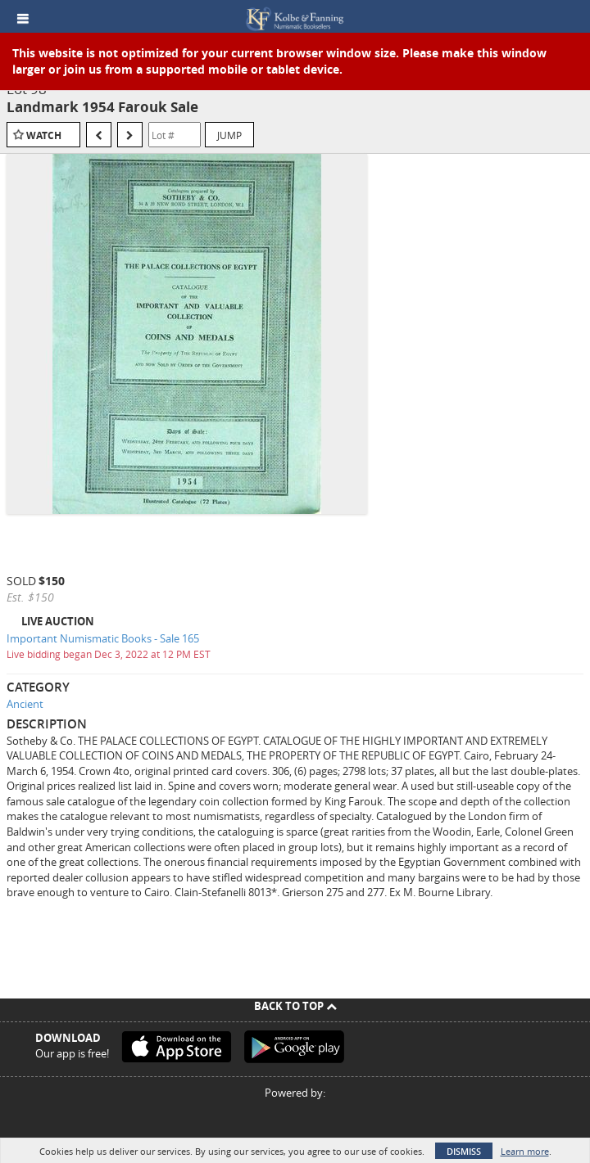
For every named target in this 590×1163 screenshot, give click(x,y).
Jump (229, 135)
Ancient (25, 703)
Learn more (525, 1151)
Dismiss (464, 1151)
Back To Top (295, 1005)
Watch (43, 135)
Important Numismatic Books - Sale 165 (103, 638)
